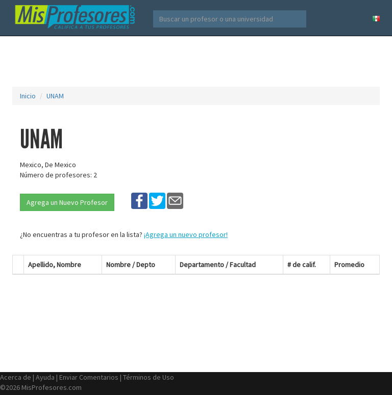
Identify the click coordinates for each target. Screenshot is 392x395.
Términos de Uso (148, 377)
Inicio (28, 95)
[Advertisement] (198, 61)
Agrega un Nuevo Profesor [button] (67, 202)
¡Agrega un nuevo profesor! (186, 234)
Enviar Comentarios (88, 377)
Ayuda (45, 377)
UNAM (55, 95)
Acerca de (15, 377)
